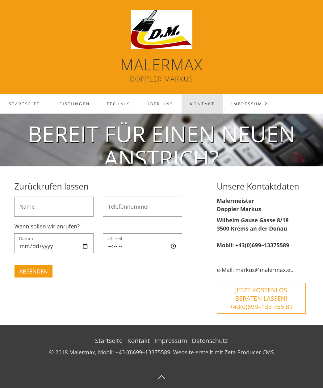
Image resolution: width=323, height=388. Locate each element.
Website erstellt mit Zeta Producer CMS (223, 352)
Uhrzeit (115, 238)
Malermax (161, 64)
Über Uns (160, 103)
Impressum (246, 103)
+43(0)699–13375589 (262, 245)
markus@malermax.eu (264, 269)
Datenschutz (210, 340)
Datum (26, 238)
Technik (118, 103)
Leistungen (73, 103)
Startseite (24, 103)
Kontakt (202, 103)
